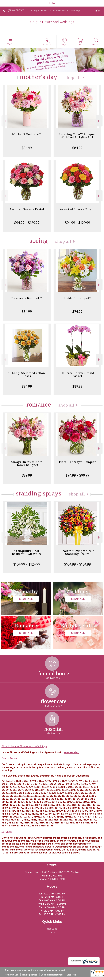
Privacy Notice (29, 974)
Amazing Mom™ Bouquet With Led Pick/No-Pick (77, 136)
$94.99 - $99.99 (77, 475)
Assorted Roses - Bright (77, 209)
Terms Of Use (11, 974)
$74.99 (77, 311)
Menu (10, 44)
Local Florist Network (52, 974)
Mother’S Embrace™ (27, 134)
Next (99, 121)
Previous (4, 121)
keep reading (71, 752)
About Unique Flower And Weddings (24, 746)
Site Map (71, 974)
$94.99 (27, 386)
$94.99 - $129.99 (26, 222)
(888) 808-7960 (16, 10)
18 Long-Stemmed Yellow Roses (26, 374)
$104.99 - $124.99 (26, 564)
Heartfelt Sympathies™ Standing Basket (77, 552)
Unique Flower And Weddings (52, 22)
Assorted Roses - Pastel (26, 209)
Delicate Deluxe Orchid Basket (77, 374)
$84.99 (27, 148)
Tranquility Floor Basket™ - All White (27, 552)
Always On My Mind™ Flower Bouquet (27, 463)
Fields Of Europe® (77, 298)
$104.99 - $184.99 (77, 564)
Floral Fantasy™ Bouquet (77, 462)
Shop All (73, 77)
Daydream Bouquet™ (26, 298)
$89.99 (77, 386)
